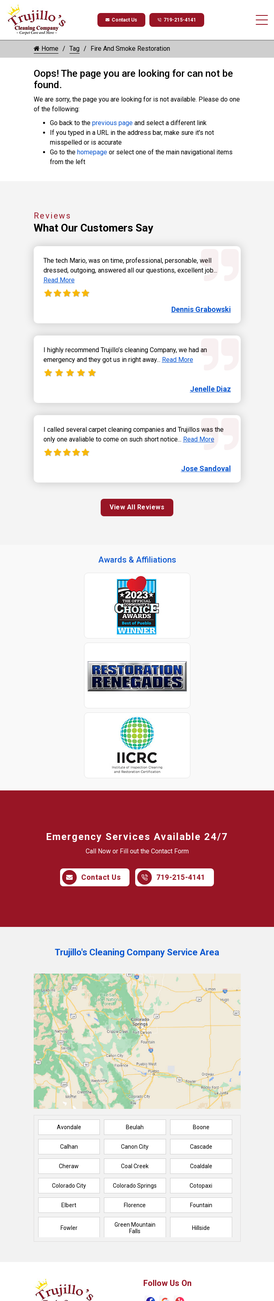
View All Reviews (137, 507)
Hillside (201, 1228)
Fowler (69, 1228)
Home (46, 48)
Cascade (201, 1146)
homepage (92, 152)
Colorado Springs (135, 1185)
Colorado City (69, 1185)
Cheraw (69, 1166)
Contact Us (121, 20)
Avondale (69, 1127)
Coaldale (201, 1166)
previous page (112, 123)
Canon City (135, 1146)
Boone (201, 1127)
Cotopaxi (201, 1185)
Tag (74, 48)
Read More (59, 280)
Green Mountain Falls (134, 1227)
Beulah (135, 1127)
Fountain (201, 1205)
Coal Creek (135, 1166)
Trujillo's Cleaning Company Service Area (137, 952)
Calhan (69, 1146)
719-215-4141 (176, 20)
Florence (135, 1205)
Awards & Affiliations (137, 560)
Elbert (68, 1205)
